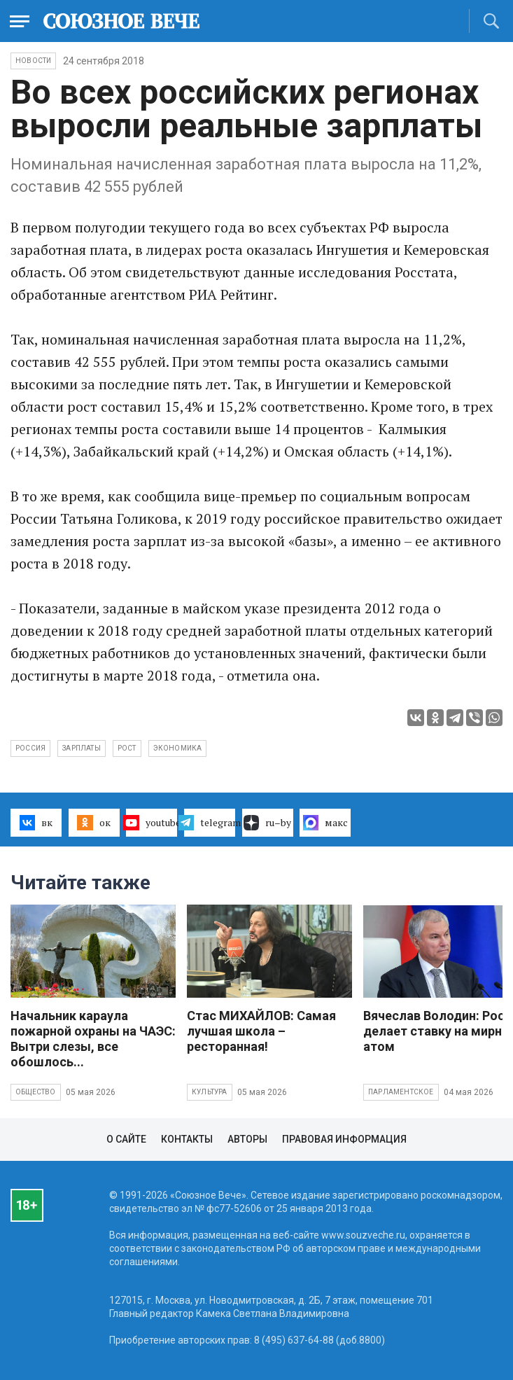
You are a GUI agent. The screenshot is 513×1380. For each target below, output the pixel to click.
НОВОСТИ (33, 60)
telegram (209, 822)
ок (93, 822)
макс (325, 822)
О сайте (126, 1139)
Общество (35, 1092)
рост (127, 748)
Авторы (247, 1139)
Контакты (187, 1139)
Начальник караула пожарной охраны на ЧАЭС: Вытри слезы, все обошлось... (93, 1038)
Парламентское (401, 1092)
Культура (209, 1092)
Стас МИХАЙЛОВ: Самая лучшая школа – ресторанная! (261, 1031)
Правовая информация (344, 1139)
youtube (151, 822)
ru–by (267, 822)
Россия (30, 748)
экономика (177, 748)
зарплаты (81, 748)
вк (36, 822)
